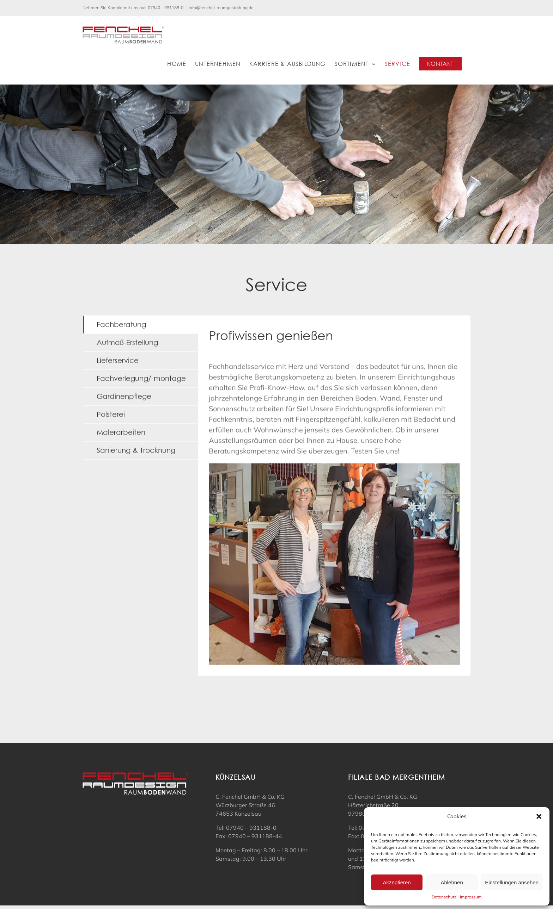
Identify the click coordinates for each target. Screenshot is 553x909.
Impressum (471, 896)
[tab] (140, 323)
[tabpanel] (334, 495)
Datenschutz (444, 896)
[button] (538, 816)
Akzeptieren (397, 882)
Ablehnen (451, 882)
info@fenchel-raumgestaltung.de (221, 7)
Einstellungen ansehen (512, 882)
